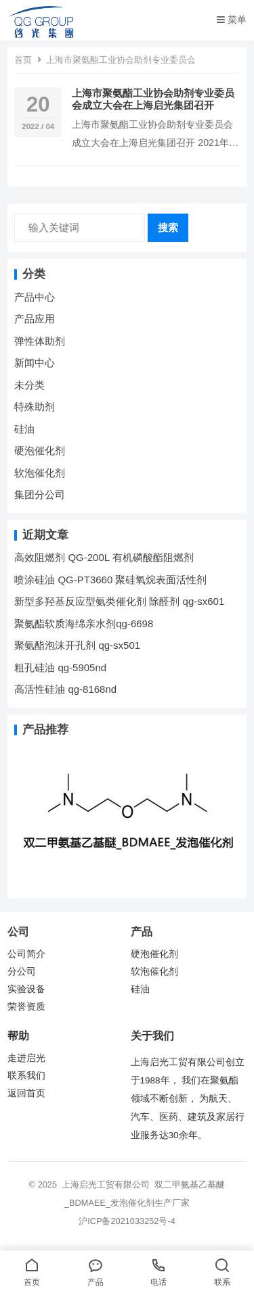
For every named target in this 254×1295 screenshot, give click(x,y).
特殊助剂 (34, 406)
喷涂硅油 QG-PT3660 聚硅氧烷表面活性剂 (110, 579)
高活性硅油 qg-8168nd (65, 689)
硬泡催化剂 (39, 450)
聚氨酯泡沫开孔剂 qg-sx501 (78, 645)
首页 (23, 60)
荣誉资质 (26, 1007)
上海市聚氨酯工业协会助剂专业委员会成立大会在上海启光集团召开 (153, 99)
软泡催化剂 (39, 473)
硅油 (24, 429)
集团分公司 (39, 494)
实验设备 (26, 989)
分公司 (21, 972)
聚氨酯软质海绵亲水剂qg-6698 (83, 623)
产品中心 (34, 297)
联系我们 (26, 1076)
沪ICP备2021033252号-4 (127, 1221)
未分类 (29, 385)
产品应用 (34, 318)
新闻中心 (34, 362)
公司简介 (26, 954)
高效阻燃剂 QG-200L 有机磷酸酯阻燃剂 (103, 557)
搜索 (168, 227)
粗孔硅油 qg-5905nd (60, 667)
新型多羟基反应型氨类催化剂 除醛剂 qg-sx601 (120, 601)
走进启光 (26, 1058)
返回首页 (26, 1093)
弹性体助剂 (39, 341)
